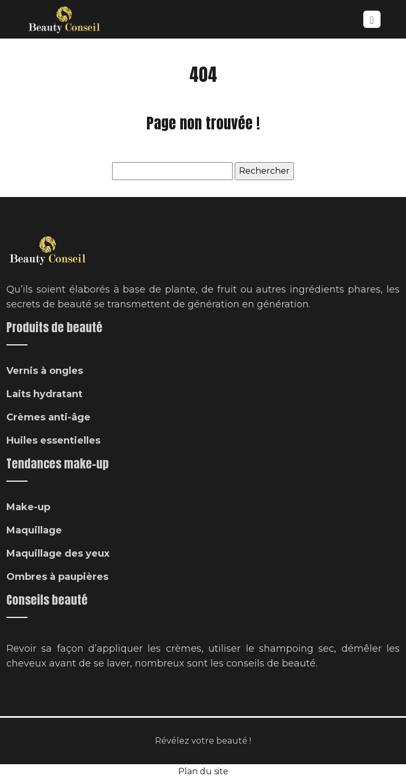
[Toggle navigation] (372, 19)
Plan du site (203, 771)
